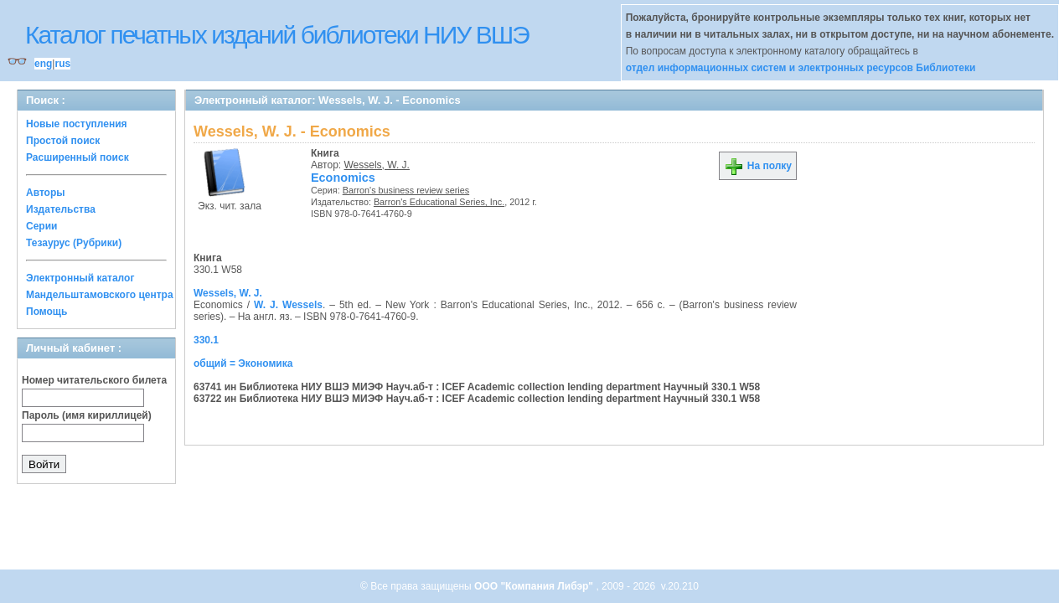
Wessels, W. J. (377, 165)
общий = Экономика (243, 363)
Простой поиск (63, 141)
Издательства (61, 209)
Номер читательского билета (94, 380)
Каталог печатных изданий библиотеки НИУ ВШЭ (277, 35)
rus (62, 64)
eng (43, 64)
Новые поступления (76, 124)
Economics (343, 177)
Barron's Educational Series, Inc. (439, 202)
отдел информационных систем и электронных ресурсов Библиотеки (801, 68)
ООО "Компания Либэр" (535, 586)
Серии (41, 226)
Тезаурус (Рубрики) (73, 243)
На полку (758, 166)
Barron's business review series (406, 190)
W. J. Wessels (288, 305)
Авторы (45, 192)
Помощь (46, 311)
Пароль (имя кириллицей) (87, 415)
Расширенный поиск (77, 157)
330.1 (206, 340)
